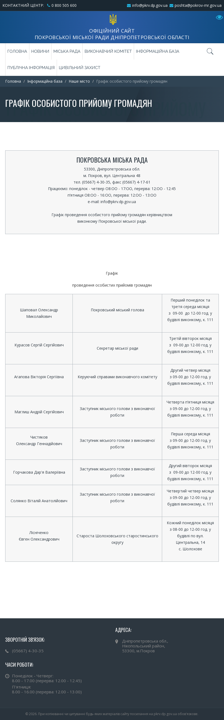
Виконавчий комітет (108, 51)
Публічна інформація (31, 67)
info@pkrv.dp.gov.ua (150, 5)
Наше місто (79, 81)
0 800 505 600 (64, 5)
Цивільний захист (79, 67)
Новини (40, 51)
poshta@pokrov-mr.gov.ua (198, 5)
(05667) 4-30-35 (28, 650)
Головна (17, 51)
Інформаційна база (157, 51)
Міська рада (66, 51)
